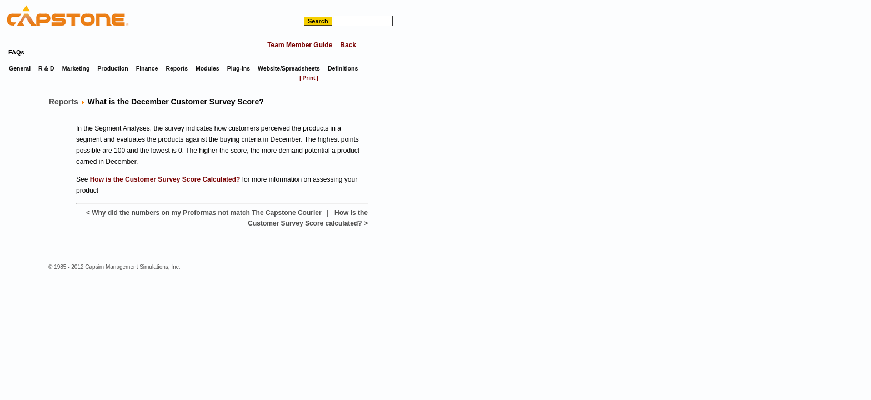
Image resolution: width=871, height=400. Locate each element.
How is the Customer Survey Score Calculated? (165, 179)
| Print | (308, 78)
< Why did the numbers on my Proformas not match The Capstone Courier (204, 213)
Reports (63, 101)
